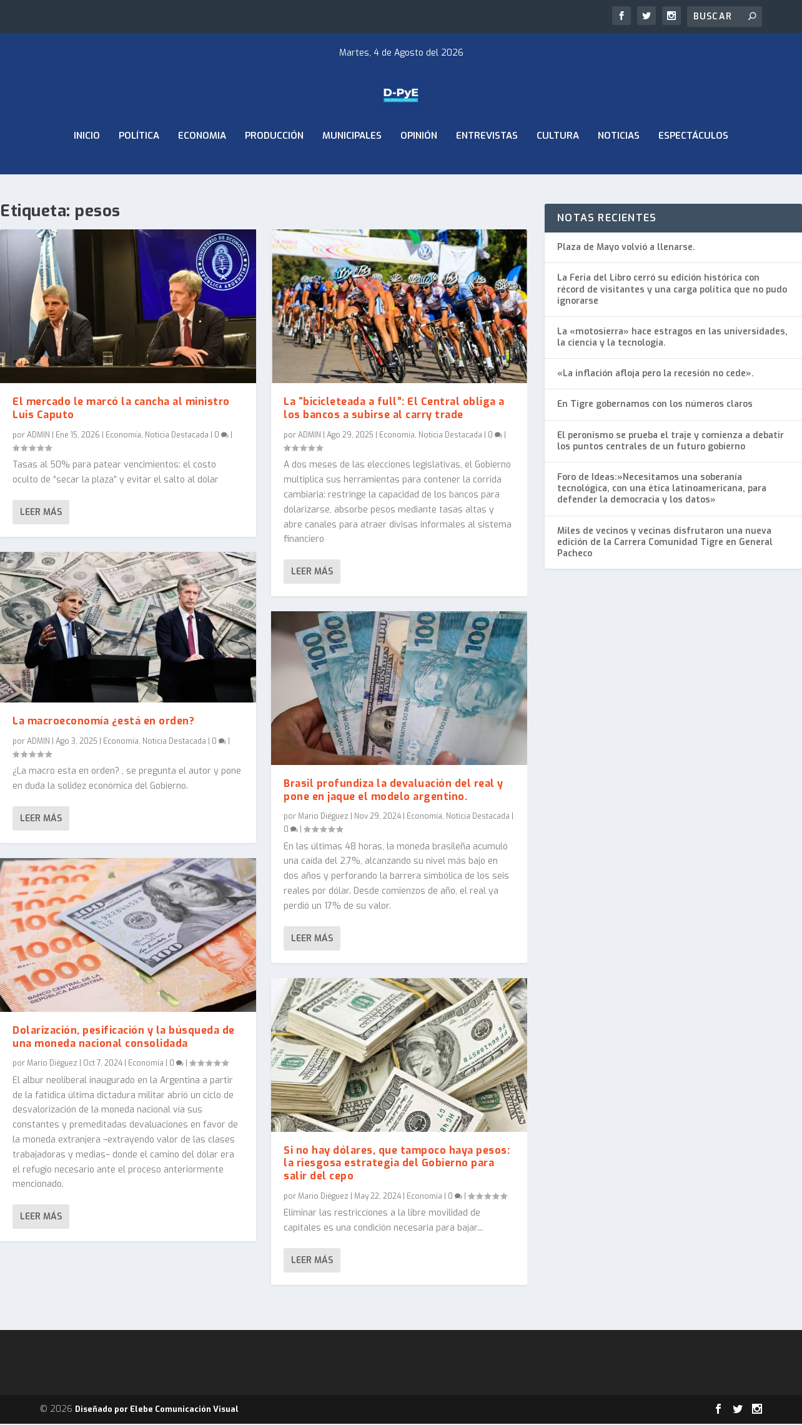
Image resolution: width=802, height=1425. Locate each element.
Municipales (352, 167)
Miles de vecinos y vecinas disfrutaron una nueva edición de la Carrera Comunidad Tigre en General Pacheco (665, 543)
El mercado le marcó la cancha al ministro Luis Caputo (121, 409)
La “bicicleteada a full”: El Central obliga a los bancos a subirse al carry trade (394, 409)
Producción (274, 167)
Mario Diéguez (52, 1065)
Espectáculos (693, 167)
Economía (123, 436)
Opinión (418, 167)
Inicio (87, 167)
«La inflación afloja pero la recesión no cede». (655, 375)
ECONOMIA (202, 167)
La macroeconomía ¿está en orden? (103, 722)
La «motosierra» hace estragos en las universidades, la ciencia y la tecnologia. (672, 339)
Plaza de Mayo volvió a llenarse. (626, 249)
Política (139, 167)
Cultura (558, 167)
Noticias (619, 167)
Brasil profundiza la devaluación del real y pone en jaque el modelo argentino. (393, 791)
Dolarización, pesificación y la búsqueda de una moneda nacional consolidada (123, 1038)
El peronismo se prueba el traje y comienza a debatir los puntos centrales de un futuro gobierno (670, 442)
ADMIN (38, 436)
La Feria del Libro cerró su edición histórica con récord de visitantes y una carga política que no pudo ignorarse (672, 291)
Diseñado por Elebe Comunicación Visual (157, 1410)
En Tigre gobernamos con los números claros (655, 406)
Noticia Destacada (177, 436)
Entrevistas (487, 167)
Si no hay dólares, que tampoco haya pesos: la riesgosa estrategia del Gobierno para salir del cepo (397, 1164)
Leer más (41, 513)
